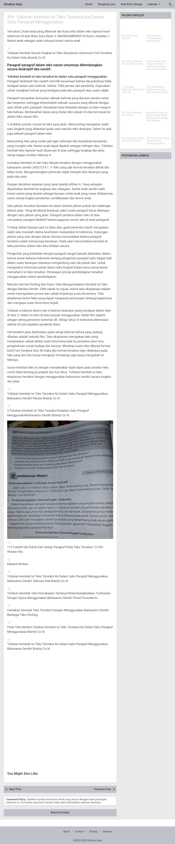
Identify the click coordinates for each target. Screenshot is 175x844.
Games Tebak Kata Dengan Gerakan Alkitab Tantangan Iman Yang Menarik (156, 65)
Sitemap (107, 831)
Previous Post (102, 789)
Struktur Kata (13, 4)
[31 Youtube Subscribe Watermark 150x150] (133, 78)
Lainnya (155, 4)
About (66, 831)
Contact (79, 831)
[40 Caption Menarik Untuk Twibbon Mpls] (133, 52)
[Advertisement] (60, 686)
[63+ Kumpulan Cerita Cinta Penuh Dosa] (133, 129)
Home (88, 4)
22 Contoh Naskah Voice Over (131, 113)
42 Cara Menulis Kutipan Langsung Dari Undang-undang (157, 90)
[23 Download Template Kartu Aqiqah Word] (158, 27)
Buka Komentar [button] (60, 812)
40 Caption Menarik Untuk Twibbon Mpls (132, 62)
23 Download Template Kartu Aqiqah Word (154, 38)
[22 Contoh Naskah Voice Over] (133, 103)
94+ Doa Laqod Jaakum (130, 37)
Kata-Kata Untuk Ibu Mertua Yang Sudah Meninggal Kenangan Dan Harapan (157, 116)
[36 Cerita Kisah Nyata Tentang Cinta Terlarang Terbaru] (158, 129)
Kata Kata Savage (131, 4)
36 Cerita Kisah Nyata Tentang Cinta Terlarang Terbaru (157, 141)
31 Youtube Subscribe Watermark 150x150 (133, 90)
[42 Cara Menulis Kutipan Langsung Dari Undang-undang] (158, 78)
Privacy (93, 831)
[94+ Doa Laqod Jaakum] (133, 27)
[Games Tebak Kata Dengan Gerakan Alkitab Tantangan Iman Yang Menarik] (158, 52)
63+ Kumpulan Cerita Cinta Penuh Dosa (133, 139)
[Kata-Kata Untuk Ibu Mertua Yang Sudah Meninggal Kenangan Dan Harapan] (158, 103)
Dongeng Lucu (106, 4)
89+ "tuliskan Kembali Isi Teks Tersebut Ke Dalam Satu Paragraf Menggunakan (55, 19)
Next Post (15, 789)
